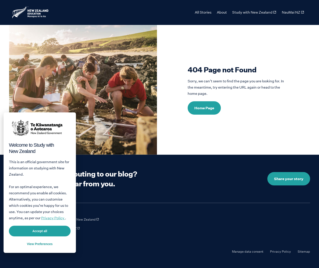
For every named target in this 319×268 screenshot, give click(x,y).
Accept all (39, 231)
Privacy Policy (280, 252)
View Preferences (40, 244)
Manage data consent (247, 252)
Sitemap (304, 252)
